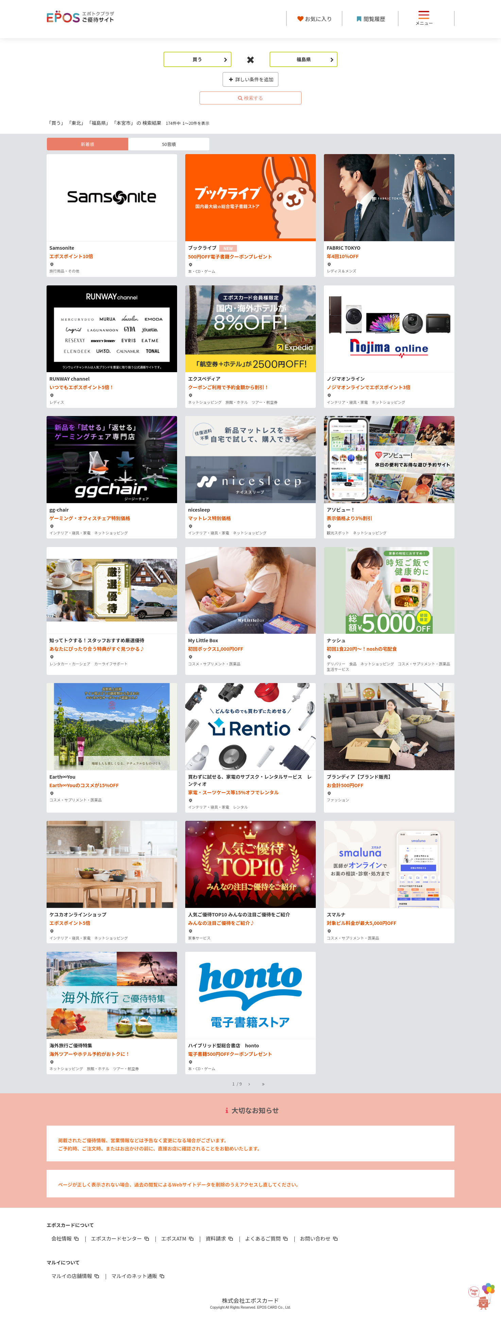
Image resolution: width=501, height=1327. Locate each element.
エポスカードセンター (120, 1238)
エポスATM (178, 1238)
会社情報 (65, 1238)
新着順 (87, 144)
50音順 (169, 144)
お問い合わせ (319, 1238)
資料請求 (220, 1238)
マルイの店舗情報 (75, 1275)
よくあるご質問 (267, 1238)
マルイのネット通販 (138, 1275)
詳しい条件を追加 (251, 79)
